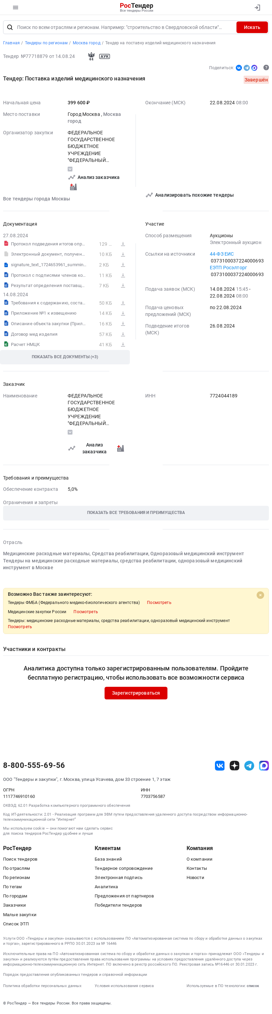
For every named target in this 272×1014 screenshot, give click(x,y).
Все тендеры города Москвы (36, 199)
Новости (195, 878)
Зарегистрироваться (136, 693)
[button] (136, 513)
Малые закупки (20, 915)
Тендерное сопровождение (124, 869)
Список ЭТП (16, 924)
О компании (200, 859)
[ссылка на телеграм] (249, 766)
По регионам (16, 878)
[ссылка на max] (264, 766)
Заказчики (14, 905)
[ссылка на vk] (220, 766)
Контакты (197, 869)
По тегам (12, 887)
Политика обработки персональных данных (42, 986)
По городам (15, 896)
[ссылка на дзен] (235, 766)
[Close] (260, 596)
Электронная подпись (118, 878)
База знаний (108, 859)
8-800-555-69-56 (34, 766)
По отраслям (16, 869)
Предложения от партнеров (124, 896)
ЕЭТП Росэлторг (228, 268)
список (253, 986)
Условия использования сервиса (124, 986)
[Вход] (257, 7)
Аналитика (106, 887)
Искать (252, 28)
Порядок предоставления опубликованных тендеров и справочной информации (75, 975)
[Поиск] (10, 27)
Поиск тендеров (20, 859)
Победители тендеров (118, 905)
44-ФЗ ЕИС (222, 254)
